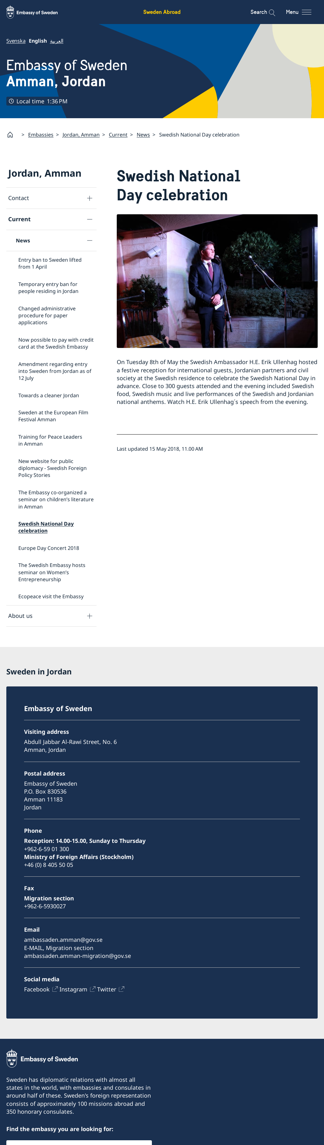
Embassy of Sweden (67, 73)
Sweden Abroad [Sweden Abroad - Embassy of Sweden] (162, 11)
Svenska (16, 40)
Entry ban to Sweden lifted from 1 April (50, 263)
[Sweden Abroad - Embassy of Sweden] (38, 12)
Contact (18, 198)
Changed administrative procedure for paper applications (47, 315)
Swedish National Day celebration (46, 527)
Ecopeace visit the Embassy (51, 596)
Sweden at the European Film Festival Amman (53, 416)
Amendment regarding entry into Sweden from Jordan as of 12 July (54, 371)
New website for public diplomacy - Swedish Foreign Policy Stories (52, 468)
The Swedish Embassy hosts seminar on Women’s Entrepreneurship (51, 572)
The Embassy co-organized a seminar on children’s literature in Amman (56, 499)
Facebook (37, 989)
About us (20, 615)
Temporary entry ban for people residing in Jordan (48, 288)
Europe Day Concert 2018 (48, 548)
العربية (57, 40)
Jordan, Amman (81, 134)
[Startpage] (12, 134)
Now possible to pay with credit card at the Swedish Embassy (56, 343)
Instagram (73, 989)
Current (118, 134)
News (143, 134)
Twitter (106, 989)
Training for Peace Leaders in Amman (50, 440)
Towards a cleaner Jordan (48, 395)
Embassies (40, 134)
